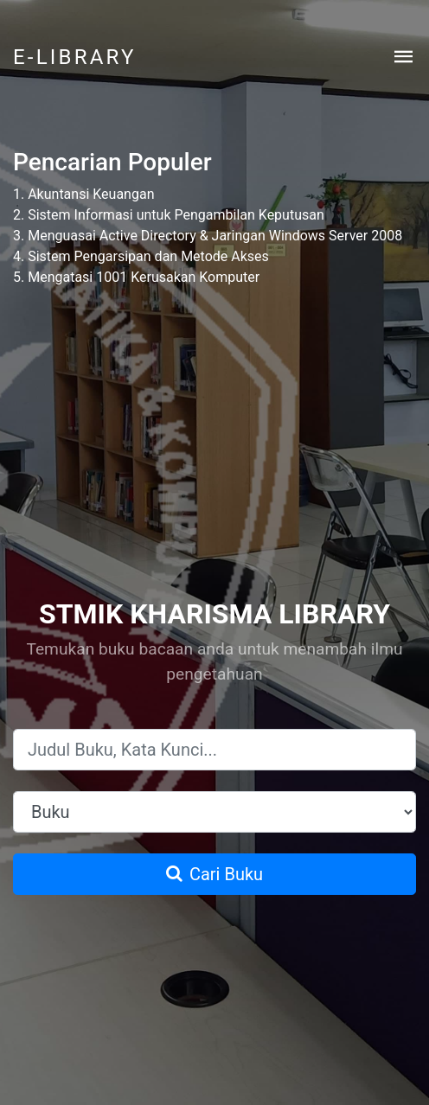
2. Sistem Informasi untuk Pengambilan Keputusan (168, 215)
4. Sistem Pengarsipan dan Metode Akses (141, 256)
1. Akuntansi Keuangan (83, 194)
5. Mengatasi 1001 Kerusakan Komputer (136, 277)
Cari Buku (214, 874)
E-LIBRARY (75, 57)
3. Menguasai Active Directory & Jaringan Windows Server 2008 (207, 235)
